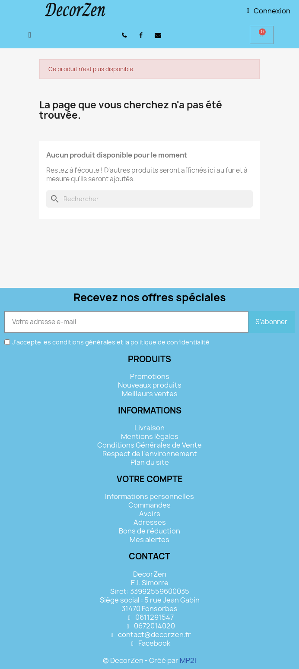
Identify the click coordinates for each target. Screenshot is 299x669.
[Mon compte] (268, 11)
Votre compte (150, 479)
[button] (30, 35)
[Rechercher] (149, 199)
